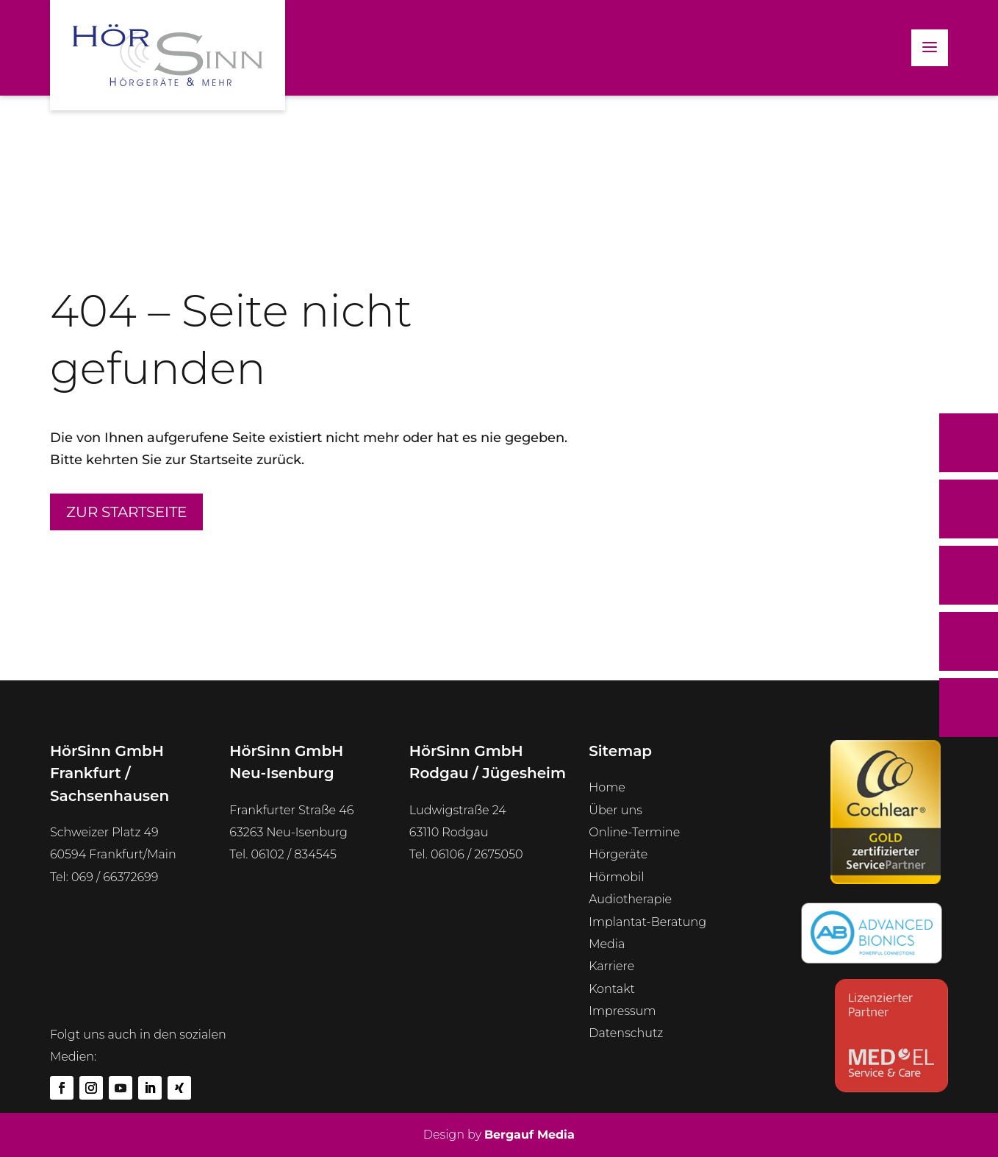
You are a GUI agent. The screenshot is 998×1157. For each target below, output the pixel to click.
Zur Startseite (126, 512)
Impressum (622, 1011)
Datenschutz (626, 1033)
